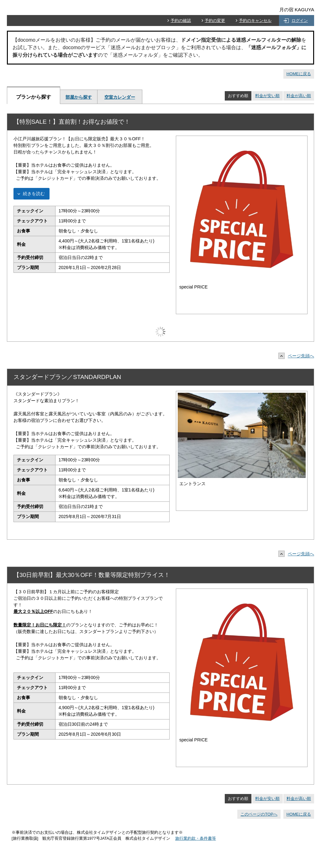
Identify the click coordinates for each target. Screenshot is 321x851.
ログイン (300, 20)
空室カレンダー (119, 97)
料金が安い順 (267, 95)
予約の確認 (181, 20)
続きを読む (34, 193)
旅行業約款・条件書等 (195, 838)
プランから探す (33, 97)
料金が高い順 (299, 95)
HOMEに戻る (299, 73)
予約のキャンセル (255, 20)
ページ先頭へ (298, 355)
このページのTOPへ (258, 814)
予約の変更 (215, 20)
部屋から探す (79, 97)
